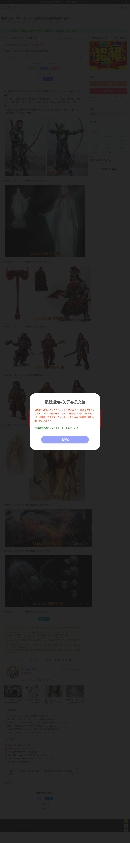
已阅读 (65, 439)
